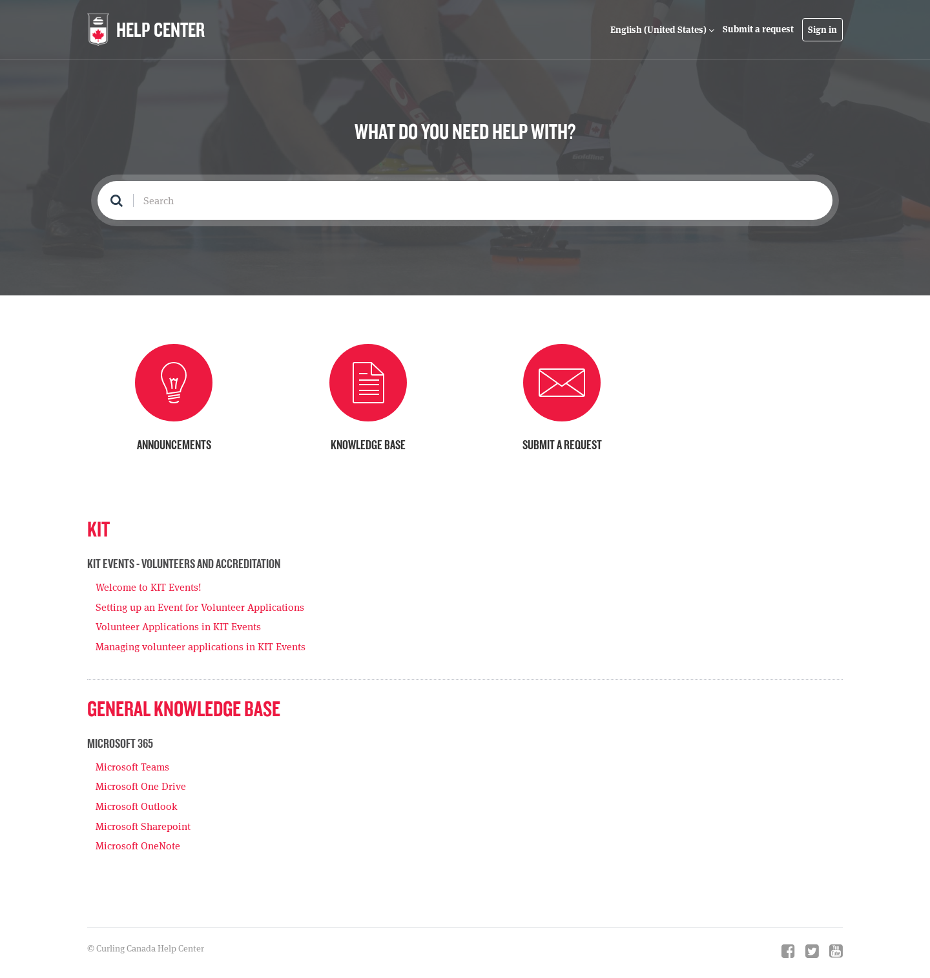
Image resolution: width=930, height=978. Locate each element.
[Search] (465, 200)
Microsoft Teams (132, 767)
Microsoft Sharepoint (143, 826)
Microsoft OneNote (138, 846)
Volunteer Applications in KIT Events (178, 626)
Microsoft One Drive (141, 786)
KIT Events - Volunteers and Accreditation (183, 563)
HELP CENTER (160, 29)
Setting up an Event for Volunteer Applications (200, 607)
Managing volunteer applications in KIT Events (200, 647)
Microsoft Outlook (137, 806)
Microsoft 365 (120, 743)
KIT (98, 528)
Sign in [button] (822, 30)
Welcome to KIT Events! (149, 587)
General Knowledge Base (183, 708)
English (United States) (659, 30)
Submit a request (758, 29)
